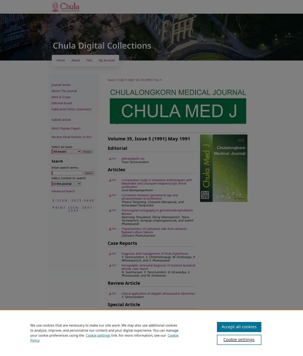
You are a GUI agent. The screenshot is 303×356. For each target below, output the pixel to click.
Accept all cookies (239, 327)
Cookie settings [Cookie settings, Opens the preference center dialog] (239, 340)
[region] (151, 333)
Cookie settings (98, 335)
